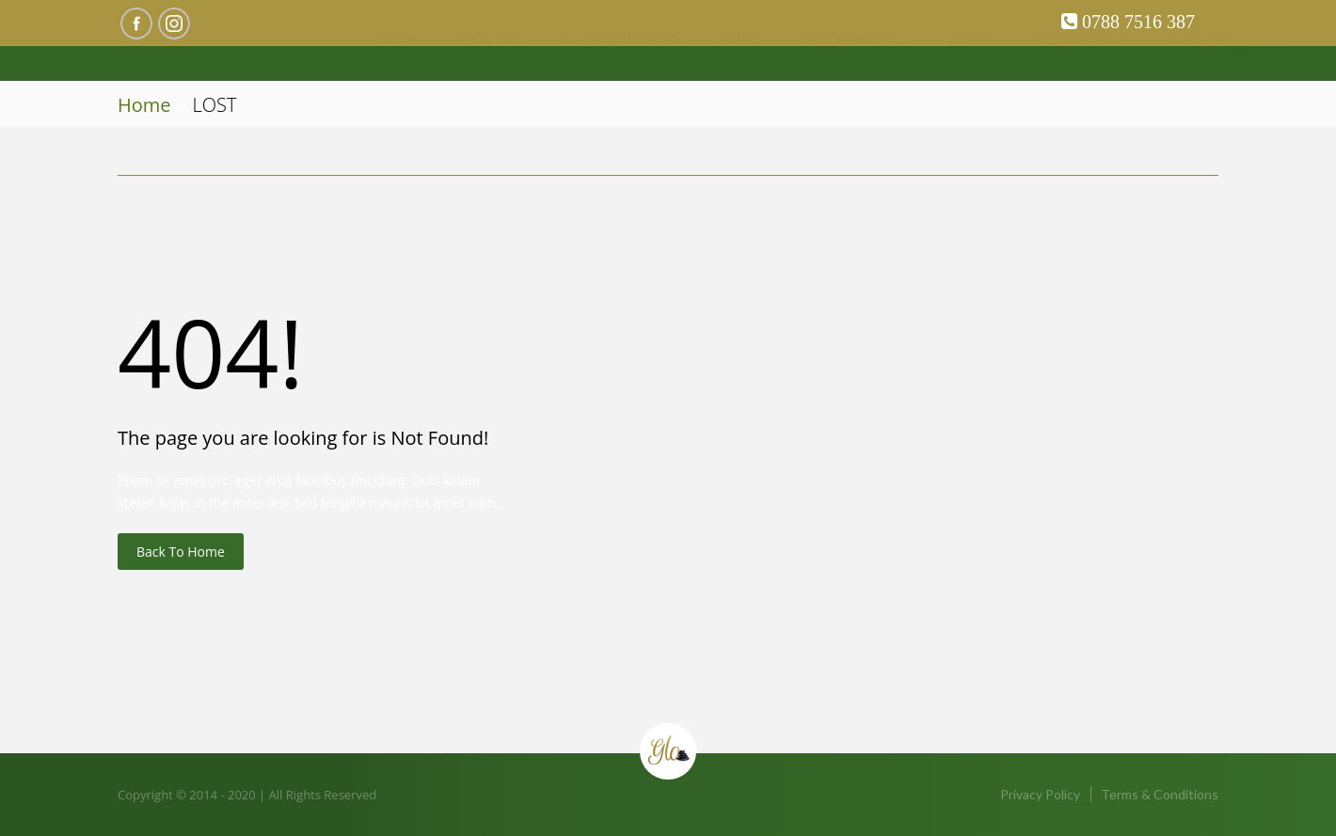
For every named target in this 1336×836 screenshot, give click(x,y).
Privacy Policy (1040, 794)
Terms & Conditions (1159, 794)
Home (144, 105)
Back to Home (180, 551)
